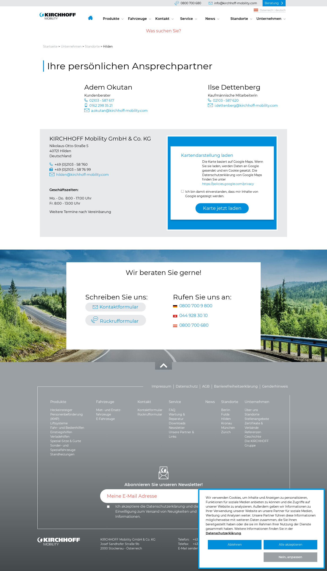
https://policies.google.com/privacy (228, 184)
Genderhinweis (275, 387)
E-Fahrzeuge (105, 419)
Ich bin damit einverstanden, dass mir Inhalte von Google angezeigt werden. (221, 194)
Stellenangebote (257, 419)
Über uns (251, 410)
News (210, 19)
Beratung (272, 3)
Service (186, 19)
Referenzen (253, 432)
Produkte (111, 19)
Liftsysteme (59, 423)
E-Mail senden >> (190, 548)
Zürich (226, 432)
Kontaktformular (118, 307)
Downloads (177, 423)
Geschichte (253, 436)
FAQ (172, 410)
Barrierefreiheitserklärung (236, 387)
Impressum (161, 387)
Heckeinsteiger (61, 410)
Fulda (225, 414)
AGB (206, 387)
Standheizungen (62, 454)
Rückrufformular (119, 321)
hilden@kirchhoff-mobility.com (82, 175)
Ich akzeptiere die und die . (157, 511)
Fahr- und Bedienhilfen (67, 428)
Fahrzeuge (137, 19)
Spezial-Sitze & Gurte (65, 441)
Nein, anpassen (290, 557)
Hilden (226, 419)
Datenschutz (187, 387)
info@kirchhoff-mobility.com (235, 3)
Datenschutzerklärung (165, 506)
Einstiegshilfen (61, 432)
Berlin (225, 410)
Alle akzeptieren (290, 544)
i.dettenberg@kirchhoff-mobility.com (246, 106)
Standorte (239, 19)
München (228, 428)
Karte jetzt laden (222, 208)
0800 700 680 (191, 3)
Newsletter (177, 428)
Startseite (50, 46)
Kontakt (162, 19)
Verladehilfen (59, 436)
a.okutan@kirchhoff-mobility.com (119, 111)
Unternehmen (268, 19)
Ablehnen (235, 544)
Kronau (226, 423)
